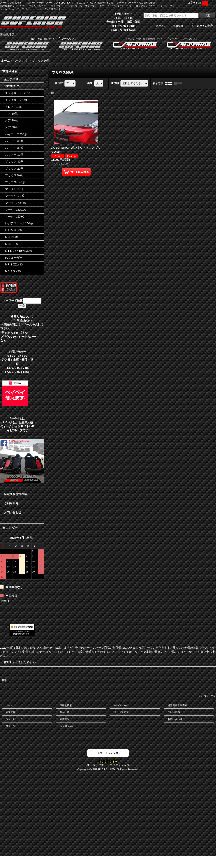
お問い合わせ (12, 512)
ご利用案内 (11, 503)
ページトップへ (207, 696)
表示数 (59, 83)
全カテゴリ (11, 79)
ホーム (9, 705)
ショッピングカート (17, 719)
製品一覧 (64, 712)
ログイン (161, 26)
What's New (120, 705)
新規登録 (178, 26)
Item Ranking (67, 726)
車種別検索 (66, 705)
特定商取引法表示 (15, 494)
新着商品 (64, 719)
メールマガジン (122, 712)
